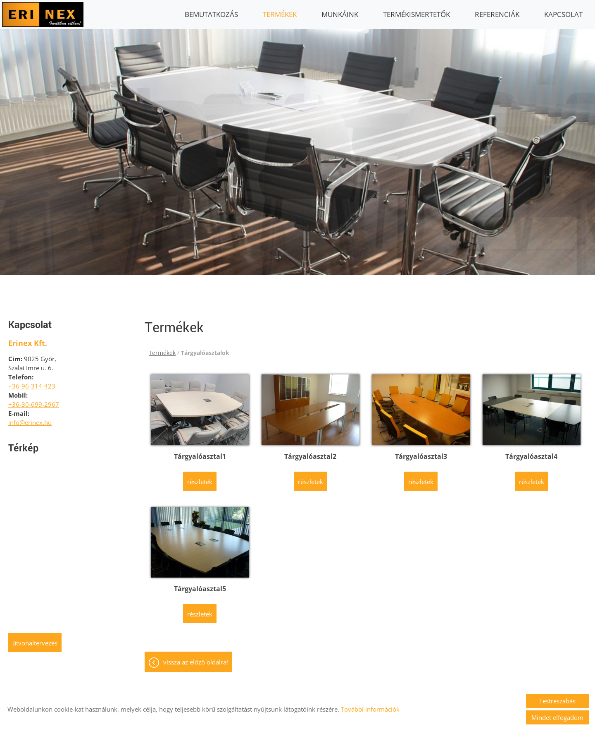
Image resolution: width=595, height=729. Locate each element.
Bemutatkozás (211, 14)
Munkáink (339, 14)
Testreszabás (557, 701)
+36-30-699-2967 (33, 400)
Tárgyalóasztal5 (200, 584)
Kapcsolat (563, 14)
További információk (370, 709)
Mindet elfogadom (557, 717)
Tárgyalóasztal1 (200, 452)
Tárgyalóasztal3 (421, 452)
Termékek (280, 14)
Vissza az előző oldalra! (195, 658)
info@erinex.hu (30, 418)
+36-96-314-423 (31, 382)
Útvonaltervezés (34, 639)
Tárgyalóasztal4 (531, 452)
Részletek (199, 477)
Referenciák (497, 14)
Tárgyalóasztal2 (310, 452)
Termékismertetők (416, 14)
